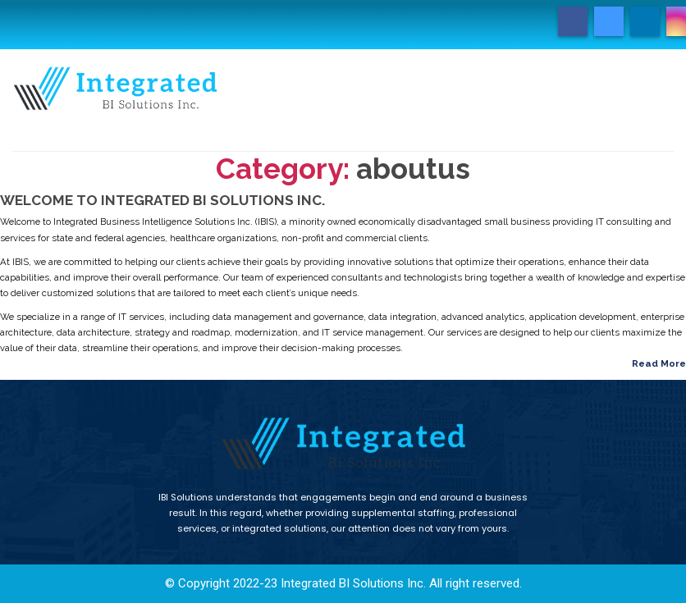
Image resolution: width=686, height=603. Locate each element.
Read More (659, 363)
